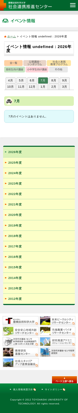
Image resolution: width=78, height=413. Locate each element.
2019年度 (15, 225)
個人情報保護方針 (24, 389)
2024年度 (15, 173)
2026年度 (15, 152)
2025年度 (15, 162)
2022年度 (15, 194)
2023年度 (15, 183)
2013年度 (15, 288)
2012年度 (15, 298)
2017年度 (15, 246)
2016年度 (15, 256)
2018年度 (15, 236)
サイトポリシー (55, 389)
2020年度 (15, 215)
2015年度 (15, 267)
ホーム (11, 36)
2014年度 (15, 278)
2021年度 (15, 204)
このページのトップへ (64, 379)
